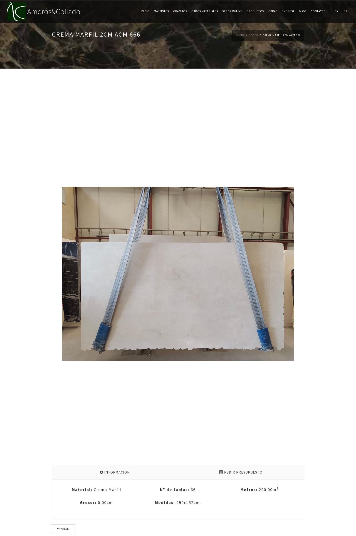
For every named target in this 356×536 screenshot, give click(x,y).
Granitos (180, 11)
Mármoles (161, 11)
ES (345, 11)
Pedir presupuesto (240, 472)
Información (115, 472)
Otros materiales (204, 11)
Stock (253, 35)
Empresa (288, 11)
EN (337, 11)
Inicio (145, 11)
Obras (272, 11)
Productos (255, 11)
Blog (302, 11)
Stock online (232, 11)
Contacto (318, 11)
